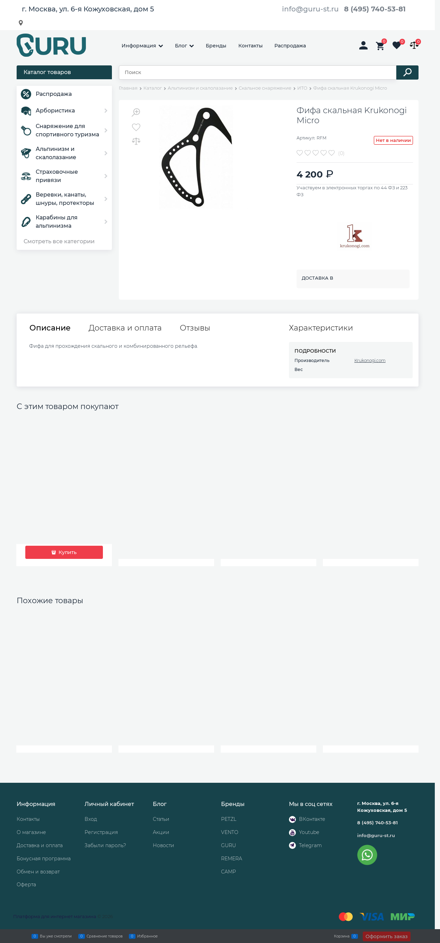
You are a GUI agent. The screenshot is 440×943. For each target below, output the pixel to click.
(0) (341, 153)
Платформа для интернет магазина (54, 916)
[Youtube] (292, 832)
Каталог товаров (47, 72)
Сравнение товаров (105, 936)
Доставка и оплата (125, 328)
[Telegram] (292, 845)
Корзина (342, 936)
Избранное (147, 936)
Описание (50, 328)
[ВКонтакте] (292, 819)
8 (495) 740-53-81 (375, 9)
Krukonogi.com (370, 360)
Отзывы (195, 328)
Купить (67, 552)
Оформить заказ (387, 936)
